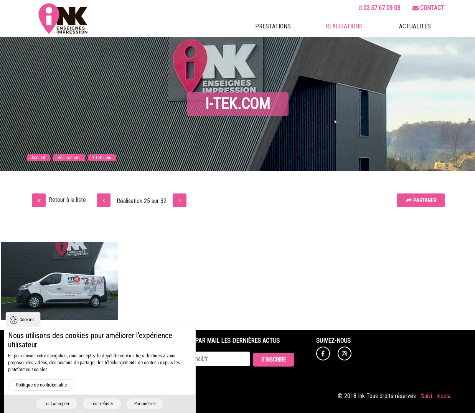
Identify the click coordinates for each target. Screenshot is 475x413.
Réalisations (344, 26)
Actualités (415, 26)
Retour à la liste (59, 199)
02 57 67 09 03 (379, 8)
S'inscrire (273, 360)
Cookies (27, 330)
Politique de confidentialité (41, 395)
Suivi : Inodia (435, 396)
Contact (428, 8)
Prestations (273, 26)
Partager (421, 200)
